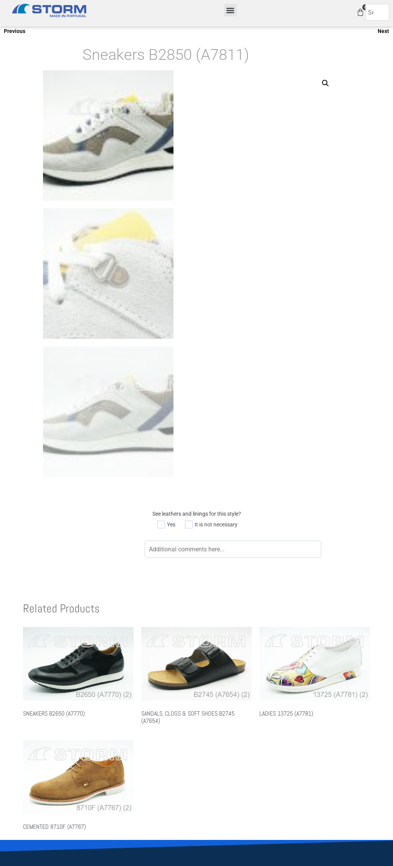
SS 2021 (210, 740)
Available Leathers (316, 740)
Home (113, 740)
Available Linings (314, 749)
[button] (230, 10)
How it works (310, 759)
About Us (117, 749)
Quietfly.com (209, 797)
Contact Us (119, 759)
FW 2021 (211, 749)
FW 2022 (211, 759)
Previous (14, 31)
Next (383, 31)
